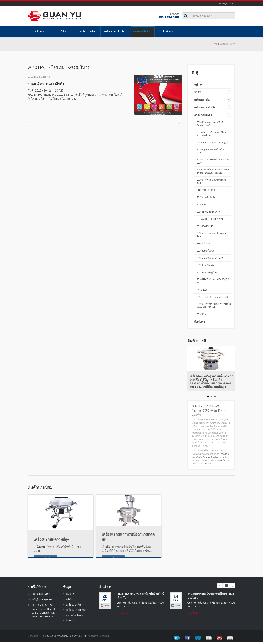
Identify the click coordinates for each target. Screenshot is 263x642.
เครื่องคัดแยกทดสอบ (218, 457)
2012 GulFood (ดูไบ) (207, 272)
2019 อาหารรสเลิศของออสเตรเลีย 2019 (213, 161)
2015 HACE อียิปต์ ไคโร (208, 212)
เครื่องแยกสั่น (88, 31)
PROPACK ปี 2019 (206, 190)
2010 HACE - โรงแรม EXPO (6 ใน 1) (213, 281)
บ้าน (215, 44)
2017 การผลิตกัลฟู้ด (206, 197)
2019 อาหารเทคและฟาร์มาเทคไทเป (212, 181)
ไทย (231, 3)
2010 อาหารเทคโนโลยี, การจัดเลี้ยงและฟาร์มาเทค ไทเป (214, 305)
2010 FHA (202, 314)
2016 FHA (202, 204)
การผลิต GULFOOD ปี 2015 (210, 219)
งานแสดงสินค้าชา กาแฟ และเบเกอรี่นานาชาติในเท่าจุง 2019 (213, 171)
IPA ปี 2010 (202, 290)
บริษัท (64, 31)
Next (232, 585)
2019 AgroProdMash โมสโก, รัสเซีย (211, 151)
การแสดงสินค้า (142, 31)
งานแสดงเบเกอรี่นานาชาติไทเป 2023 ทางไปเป (211, 134)
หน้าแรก (39, 31)
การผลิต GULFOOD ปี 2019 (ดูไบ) (213, 143)
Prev (220, 585)
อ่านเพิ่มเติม (122, 613)
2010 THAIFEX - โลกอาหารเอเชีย (213, 297)
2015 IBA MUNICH (206, 226)
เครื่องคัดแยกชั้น (200, 460)
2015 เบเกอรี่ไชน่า (205, 251)
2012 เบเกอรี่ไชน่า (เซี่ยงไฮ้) (210, 258)
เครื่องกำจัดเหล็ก (218, 460)
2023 (105, 605)
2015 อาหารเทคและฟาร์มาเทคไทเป (212, 235)
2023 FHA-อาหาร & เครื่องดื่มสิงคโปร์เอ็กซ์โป (211, 124)
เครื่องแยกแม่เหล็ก (115, 31)
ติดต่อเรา (167, 31)
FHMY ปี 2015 (204, 243)
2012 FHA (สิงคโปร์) (206, 265)
